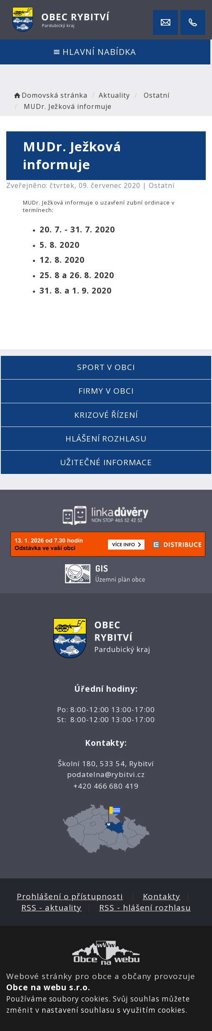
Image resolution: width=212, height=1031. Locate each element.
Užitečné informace (106, 462)
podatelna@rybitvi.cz (106, 774)
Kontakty (162, 896)
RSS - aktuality (51, 907)
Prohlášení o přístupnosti (70, 896)
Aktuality (114, 95)
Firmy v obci (105, 390)
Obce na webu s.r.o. (48, 987)
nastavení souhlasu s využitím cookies (113, 1010)
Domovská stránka (49, 95)
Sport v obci (106, 367)
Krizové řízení (106, 414)
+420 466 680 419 (106, 786)
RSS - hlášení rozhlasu (145, 907)
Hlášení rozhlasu (106, 438)
